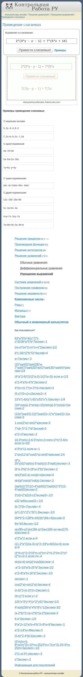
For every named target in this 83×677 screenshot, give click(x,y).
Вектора (20, 316)
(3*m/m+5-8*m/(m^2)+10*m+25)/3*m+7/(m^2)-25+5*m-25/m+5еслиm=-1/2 (43, 645)
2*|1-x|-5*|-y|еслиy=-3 (28, 653)
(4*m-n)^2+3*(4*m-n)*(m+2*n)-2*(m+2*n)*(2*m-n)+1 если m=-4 (41, 554)
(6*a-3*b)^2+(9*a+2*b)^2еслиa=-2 (36, 469)
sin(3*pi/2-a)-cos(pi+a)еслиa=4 (34, 474)
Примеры (60, 50)
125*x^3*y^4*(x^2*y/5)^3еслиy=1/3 (37, 601)
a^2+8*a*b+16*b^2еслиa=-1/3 (34, 573)
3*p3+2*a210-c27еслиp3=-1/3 (34, 495)
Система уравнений (28, 282)
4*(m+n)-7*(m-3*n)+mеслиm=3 (34, 387)
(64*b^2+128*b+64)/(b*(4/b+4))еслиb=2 (40, 518)
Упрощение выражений (62, 14)
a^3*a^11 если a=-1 (27, 448)
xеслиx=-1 (21, 578)
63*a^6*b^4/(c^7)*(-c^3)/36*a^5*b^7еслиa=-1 (31, 340)
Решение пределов (27, 238)
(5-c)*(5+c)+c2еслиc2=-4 (30, 393)
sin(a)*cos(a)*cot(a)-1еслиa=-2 (34, 480)
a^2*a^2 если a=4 (26, 538)
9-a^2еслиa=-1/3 (25, 618)
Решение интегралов (28, 250)
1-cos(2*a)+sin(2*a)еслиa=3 (32, 422)
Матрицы (21, 310)
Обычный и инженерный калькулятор (42, 322)
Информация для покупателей (35, 665)
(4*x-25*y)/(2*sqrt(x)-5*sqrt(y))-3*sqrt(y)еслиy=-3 (42, 462)
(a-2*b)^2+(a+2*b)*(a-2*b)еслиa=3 (36, 613)
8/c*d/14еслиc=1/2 (26, 523)
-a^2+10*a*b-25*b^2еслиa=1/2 (34, 567)
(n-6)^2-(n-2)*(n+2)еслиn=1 (32, 590)
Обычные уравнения (33, 262)
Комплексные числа (29, 299)
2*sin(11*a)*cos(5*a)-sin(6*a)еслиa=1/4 (40, 454)
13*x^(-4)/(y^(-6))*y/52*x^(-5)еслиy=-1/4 (40, 399)
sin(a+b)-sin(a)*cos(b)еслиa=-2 (34, 561)
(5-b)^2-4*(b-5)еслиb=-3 (30, 635)
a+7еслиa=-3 (23, 358)
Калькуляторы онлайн (16, 14)
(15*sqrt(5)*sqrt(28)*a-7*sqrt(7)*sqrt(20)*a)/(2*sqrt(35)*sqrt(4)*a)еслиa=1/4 (42, 367)
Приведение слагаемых (13, 17)
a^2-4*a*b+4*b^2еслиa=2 (31, 382)
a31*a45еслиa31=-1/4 (29, 500)
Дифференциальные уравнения (41, 268)
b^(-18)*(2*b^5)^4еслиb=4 (31, 353)
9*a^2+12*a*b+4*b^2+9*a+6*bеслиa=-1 (40, 624)
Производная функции (29, 244)
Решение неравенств (29, 293)
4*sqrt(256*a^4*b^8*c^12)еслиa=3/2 (37, 607)
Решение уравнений (39, 14)
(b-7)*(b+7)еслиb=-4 (28, 506)
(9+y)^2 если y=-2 (26, 596)
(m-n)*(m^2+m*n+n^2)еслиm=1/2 (36, 347)
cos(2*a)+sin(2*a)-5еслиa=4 (32, 584)
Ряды (18, 304)
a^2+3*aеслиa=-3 (26, 434)
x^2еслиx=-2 (23, 659)
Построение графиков (29, 287)
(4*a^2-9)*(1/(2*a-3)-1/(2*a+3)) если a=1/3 (41, 376)
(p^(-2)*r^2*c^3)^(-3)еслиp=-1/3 (35, 512)
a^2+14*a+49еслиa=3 (29, 630)
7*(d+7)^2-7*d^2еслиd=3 (30, 428)
